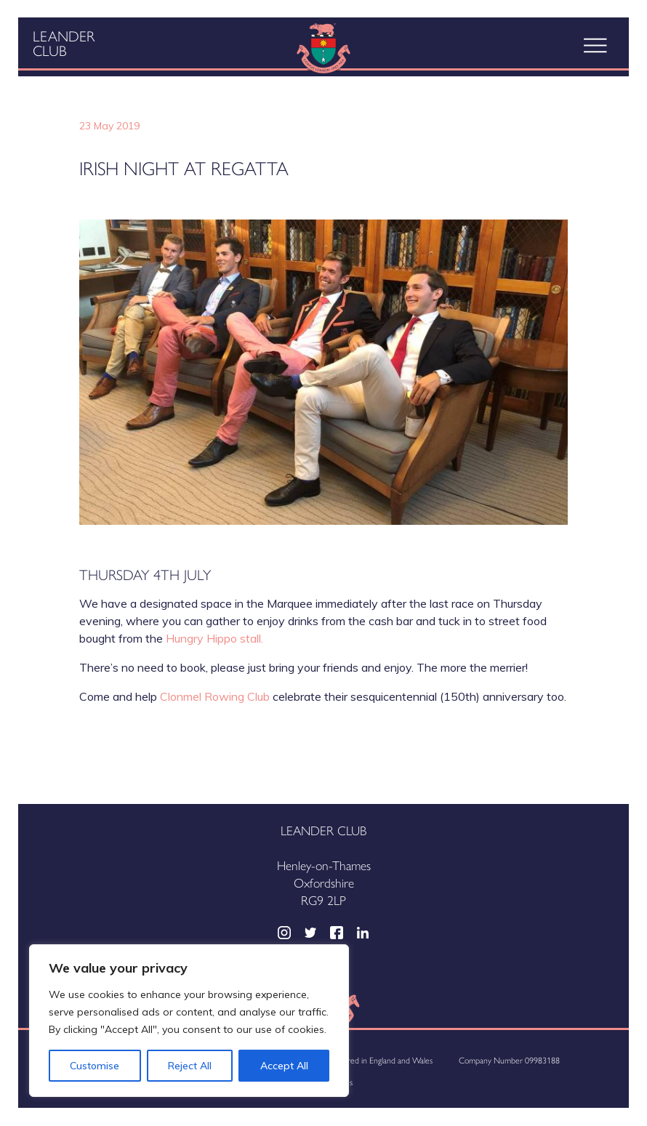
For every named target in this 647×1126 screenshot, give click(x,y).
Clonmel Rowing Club (215, 696)
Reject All (190, 1065)
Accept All (284, 1065)
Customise (94, 1065)
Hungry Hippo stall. (214, 638)
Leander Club (64, 42)
